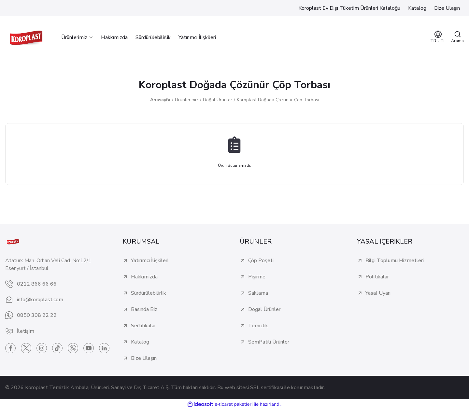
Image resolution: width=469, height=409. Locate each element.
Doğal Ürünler (264, 309)
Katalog (140, 342)
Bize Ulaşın (144, 358)
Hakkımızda (144, 276)
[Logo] (26, 37)
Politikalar (377, 276)
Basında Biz (144, 309)
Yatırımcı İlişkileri (149, 260)
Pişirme (256, 276)
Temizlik (258, 325)
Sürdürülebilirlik (148, 293)
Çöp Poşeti (261, 260)
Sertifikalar (143, 325)
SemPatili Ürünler (268, 342)
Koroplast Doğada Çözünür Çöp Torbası (278, 100)
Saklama (258, 293)
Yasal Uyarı (378, 293)
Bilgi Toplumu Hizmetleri (394, 260)
